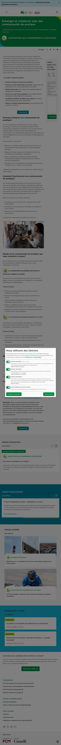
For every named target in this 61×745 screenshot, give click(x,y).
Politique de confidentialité (33, 357)
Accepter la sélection (14, 394)
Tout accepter (49, 394)
